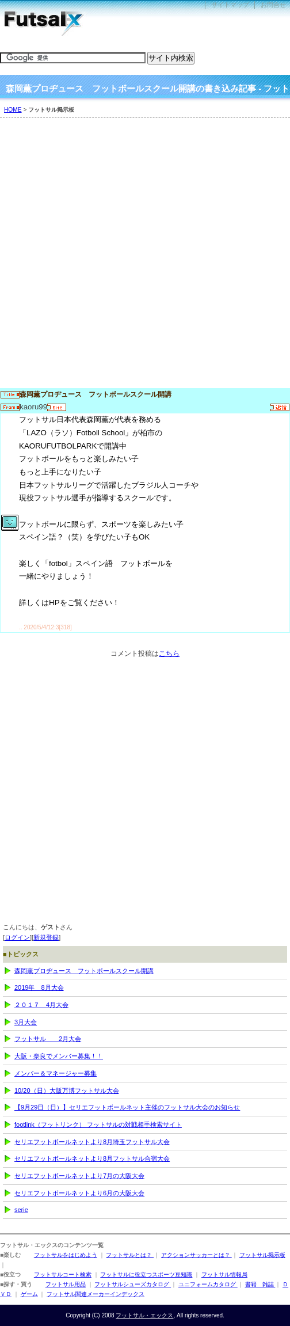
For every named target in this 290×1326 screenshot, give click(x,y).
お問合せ (273, 4)
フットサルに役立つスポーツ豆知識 (146, 1274)
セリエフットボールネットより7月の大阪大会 (79, 1175)
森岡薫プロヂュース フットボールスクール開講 (84, 970)
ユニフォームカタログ (208, 1284)
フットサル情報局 (224, 1274)
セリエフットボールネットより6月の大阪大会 (79, 1193)
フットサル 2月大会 (47, 1038)
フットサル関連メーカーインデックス (95, 1294)
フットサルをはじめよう (65, 1255)
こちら (169, 653)
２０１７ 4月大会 (41, 1004)
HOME (13, 110)
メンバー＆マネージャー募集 (55, 1073)
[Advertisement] (145, 259)
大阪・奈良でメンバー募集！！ (58, 1056)
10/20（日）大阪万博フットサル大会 (66, 1090)
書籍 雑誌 (260, 1284)
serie (21, 1209)
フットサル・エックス (144, 1315)
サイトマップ (230, 4)
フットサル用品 (65, 1284)
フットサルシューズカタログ (132, 1284)
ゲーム (29, 1294)
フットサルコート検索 (62, 1274)
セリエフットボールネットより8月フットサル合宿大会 (92, 1158)
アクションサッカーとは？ (196, 1255)
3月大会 (25, 1022)
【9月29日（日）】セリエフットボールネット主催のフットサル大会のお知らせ (127, 1107)
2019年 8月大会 (39, 987)
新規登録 (46, 937)
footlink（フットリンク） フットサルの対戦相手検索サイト (98, 1124)
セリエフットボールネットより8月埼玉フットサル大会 (92, 1141)
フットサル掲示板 (262, 1255)
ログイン (17, 937)
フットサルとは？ (130, 1255)
